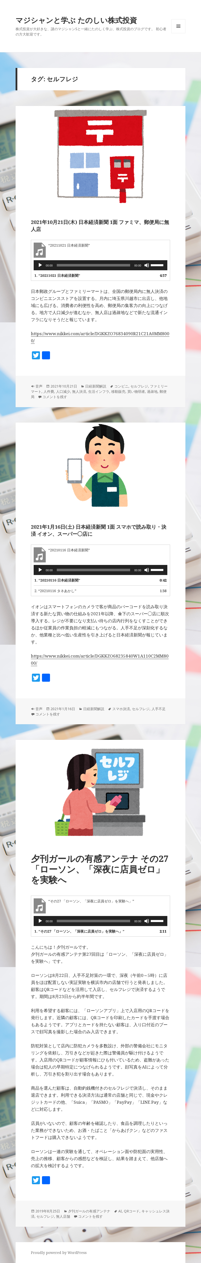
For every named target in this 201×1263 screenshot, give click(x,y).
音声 (38, 386)
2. (55, 590)
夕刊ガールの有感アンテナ (89, 1211)
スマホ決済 (121, 708)
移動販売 (118, 391)
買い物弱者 (136, 391)
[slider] (93, 265)
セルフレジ (139, 386)
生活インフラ (98, 391)
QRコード (131, 1211)
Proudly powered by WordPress (59, 1252)
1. (57, 275)
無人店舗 (63, 1216)
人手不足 (159, 708)
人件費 (48, 391)
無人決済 (79, 391)
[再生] (40, 265)
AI (120, 1211)
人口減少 (63, 391)
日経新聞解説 (95, 386)
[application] (100, 265)
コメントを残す (54, 396)
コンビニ (121, 386)
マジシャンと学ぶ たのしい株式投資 (76, 20)
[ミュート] (146, 265)
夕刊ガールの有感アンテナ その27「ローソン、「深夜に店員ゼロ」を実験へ (100, 869)
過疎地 (152, 391)
